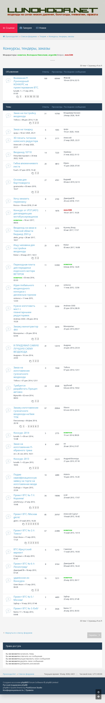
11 (34, 96)
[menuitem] (25, 28)
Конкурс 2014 (21, 432)
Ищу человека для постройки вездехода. (24, 248)
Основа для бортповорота (22, 181)
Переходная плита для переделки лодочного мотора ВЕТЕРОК (24, 269)
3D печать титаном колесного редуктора (26, 139)
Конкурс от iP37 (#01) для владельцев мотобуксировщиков (26, 213)
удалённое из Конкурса (21, 579)
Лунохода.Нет (9, 674)
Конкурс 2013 (21, 458)
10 (31, 96)
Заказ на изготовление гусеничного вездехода (22, 372)
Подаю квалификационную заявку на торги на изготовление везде (25, 479)
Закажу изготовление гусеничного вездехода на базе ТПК (26, 412)
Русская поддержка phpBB (15, 685)
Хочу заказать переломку (21, 200)
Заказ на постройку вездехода (25, 114)
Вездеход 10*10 (23, 152)
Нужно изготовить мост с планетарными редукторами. (24, 310)
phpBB (24, 682)
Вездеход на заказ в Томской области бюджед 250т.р (25, 231)
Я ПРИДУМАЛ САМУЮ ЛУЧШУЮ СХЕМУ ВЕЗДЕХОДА (26, 348)
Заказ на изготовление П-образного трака (23, 447)
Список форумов (26, 674)
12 (37, 96)
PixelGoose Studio (34, 687)
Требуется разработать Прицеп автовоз (25, 389)
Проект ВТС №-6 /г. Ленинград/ (24, 565)
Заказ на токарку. (23, 129)
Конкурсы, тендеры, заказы (26, 48)
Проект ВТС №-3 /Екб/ (26, 608)
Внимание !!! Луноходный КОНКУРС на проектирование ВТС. (26, 82)
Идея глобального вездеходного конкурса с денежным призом (25, 290)
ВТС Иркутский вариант (23, 551)
